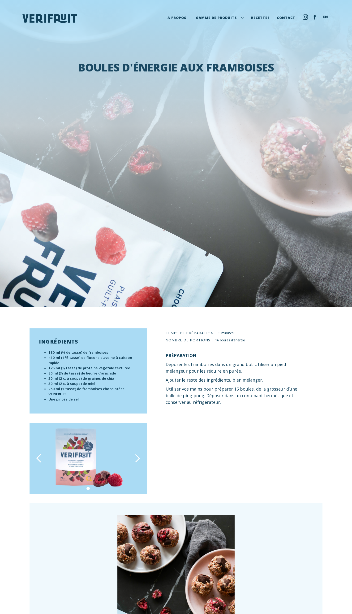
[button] (220, 18)
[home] (49, 18)
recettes (260, 17)
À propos (176, 17)
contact (286, 17)
